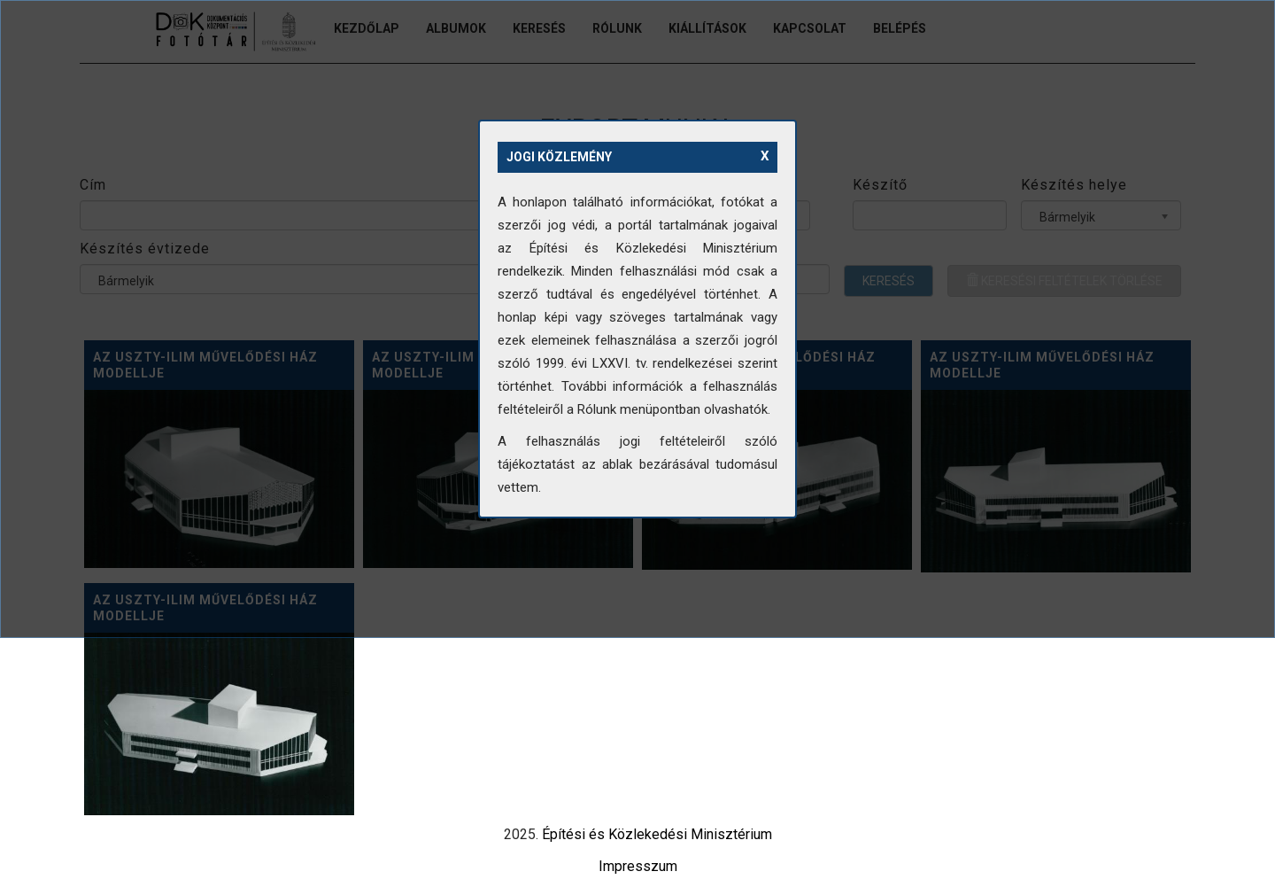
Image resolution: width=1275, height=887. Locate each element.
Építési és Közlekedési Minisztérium (657, 834)
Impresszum (638, 866)
